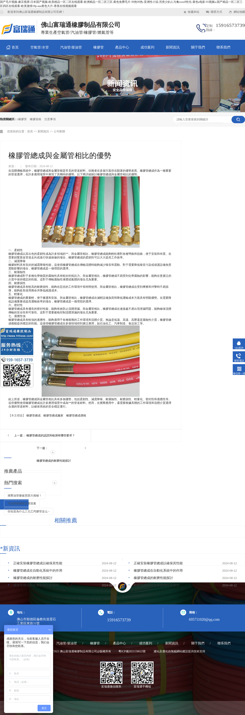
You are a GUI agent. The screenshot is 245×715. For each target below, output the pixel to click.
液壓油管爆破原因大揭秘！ (25, 495)
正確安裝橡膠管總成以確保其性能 (37, 563)
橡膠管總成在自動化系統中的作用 (37, 570)
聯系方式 (216, 11)
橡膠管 (98, 47)
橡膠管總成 (33, 415)
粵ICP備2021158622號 (132, 651)
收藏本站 (193, 11)
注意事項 (50, 119)
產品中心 (122, 47)
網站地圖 (239, 11)
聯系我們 (223, 47)
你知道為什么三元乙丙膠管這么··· (29, 511)
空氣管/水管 (39, 47)
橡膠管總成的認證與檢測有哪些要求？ (50, 435)
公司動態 (59, 131)
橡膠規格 (35, 119)
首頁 (15, 47)
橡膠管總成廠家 (53, 415)
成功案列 (147, 47)
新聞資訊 (173, 47)
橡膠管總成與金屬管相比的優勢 (36, 585)
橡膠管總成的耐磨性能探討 (54, 460)
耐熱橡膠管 (16, 30)
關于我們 (198, 47)
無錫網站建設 (179, 651)
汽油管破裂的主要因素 (22, 503)
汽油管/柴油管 (71, 47)
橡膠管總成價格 (76, 415)
